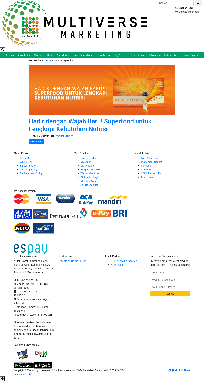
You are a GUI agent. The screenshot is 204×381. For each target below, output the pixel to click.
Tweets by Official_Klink (72, 260)
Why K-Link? (27, 161)
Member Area (88, 181)
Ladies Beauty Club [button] (83, 55)
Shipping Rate (28, 165)
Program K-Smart (90, 169)
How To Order (88, 158)
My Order (85, 161)
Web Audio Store (89, 173)
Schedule (146, 165)
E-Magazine (155, 55)
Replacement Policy (31, 173)
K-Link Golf (117, 264)
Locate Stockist (89, 184)
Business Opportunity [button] (58, 55)
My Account (87, 165)
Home (11, 55)
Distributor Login (89, 177)
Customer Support (190, 55)
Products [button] (39, 55)
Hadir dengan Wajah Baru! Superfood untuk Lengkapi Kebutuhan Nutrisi (90, 125)
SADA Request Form (152, 173)
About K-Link (27, 158)
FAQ (29, 374)
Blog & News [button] (120, 55)
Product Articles (64, 136)
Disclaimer (147, 177)
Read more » (36, 141)
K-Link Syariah (103, 55)
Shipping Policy (28, 169)
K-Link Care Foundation (124, 260)
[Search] (175, 3)
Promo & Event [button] (138, 55)
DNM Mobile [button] (170, 55)
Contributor (147, 169)
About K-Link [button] (24, 55)
